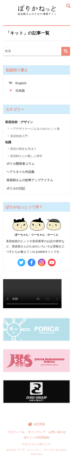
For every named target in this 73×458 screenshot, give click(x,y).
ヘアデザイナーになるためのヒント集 (35, 128)
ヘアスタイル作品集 (20, 171)
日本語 (20, 90)
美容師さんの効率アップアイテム (29, 180)
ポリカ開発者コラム (20, 163)
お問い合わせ (57, 432)
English (20, 83)
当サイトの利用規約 (36, 437)
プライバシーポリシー (36, 444)
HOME (36, 424)
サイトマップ (36, 432)
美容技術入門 (19, 136)
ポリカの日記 (15, 188)
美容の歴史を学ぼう (23, 148)
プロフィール (16, 432)
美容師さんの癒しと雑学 (26, 156)
